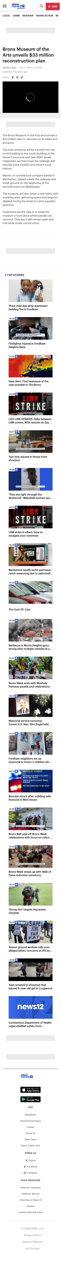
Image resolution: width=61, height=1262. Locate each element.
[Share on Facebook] (12, 77)
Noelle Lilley (9, 68)
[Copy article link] (21, 77)
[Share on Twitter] (17, 77)
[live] (53, 6)
